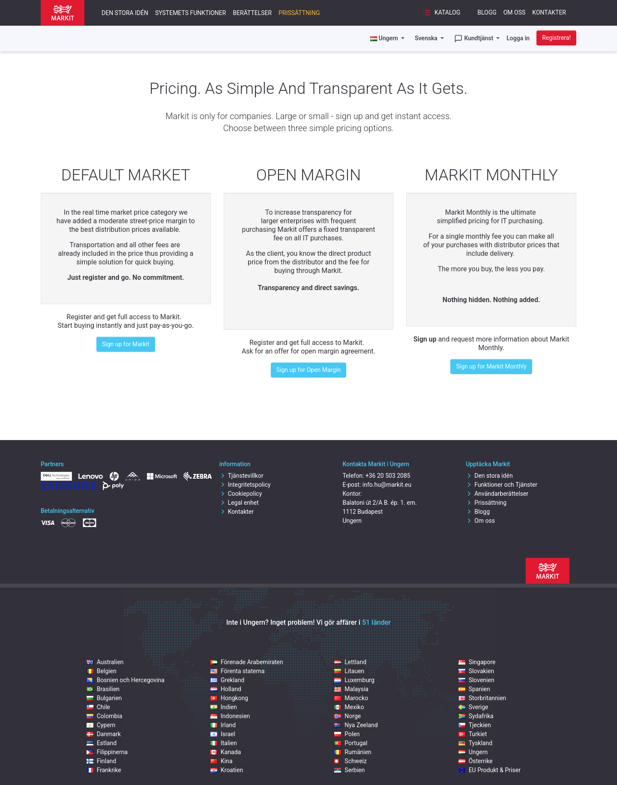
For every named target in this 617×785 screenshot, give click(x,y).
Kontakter (549, 12)
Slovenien (476, 680)
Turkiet (472, 734)
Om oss (514, 12)
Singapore (477, 662)
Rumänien (352, 752)
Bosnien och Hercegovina (126, 680)
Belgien (102, 671)
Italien (223, 743)
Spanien (474, 689)
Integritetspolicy (245, 484)
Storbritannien (482, 698)
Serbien (349, 770)
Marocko (351, 698)
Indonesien (230, 716)
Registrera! (556, 37)
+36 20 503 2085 (387, 475)
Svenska (427, 38)
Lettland (350, 662)
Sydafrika (476, 716)
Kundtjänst (474, 38)
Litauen (349, 671)
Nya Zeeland (355, 725)
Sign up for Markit (126, 344)
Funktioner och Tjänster (501, 484)
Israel (222, 734)
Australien (105, 662)
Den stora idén (125, 12)
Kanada (225, 752)
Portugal (350, 743)
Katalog (441, 13)
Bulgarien (104, 698)
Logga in (518, 38)
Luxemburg (354, 680)
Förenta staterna (237, 671)
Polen (346, 734)
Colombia (105, 716)
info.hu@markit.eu (386, 484)
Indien (223, 707)
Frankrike (104, 770)
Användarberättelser (497, 493)
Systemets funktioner (190, 12)
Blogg (487, 12)
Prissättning (299, 12)
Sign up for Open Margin (308, 369)
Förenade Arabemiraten (246, 662)
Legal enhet (239, 502)
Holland (225, 689)
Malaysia (351, 689)
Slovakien (476, 671)
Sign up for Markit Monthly (491, 366)
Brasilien (103, 689)
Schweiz (350, 761)
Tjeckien (474, 725)
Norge (347, 716)
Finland (102, 761)
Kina (221, 761)
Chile (98, 707)
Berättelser (252, 12)
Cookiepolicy (240, 493)
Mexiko (349, 707)
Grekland (227, 680)
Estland (102, 743)
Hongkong (229, 698)
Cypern (101, 725)
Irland (223, 725)
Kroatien (226, 770)
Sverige (473, 707)
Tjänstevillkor (241, 475)
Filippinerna (107, 752)
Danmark (104, 734)
